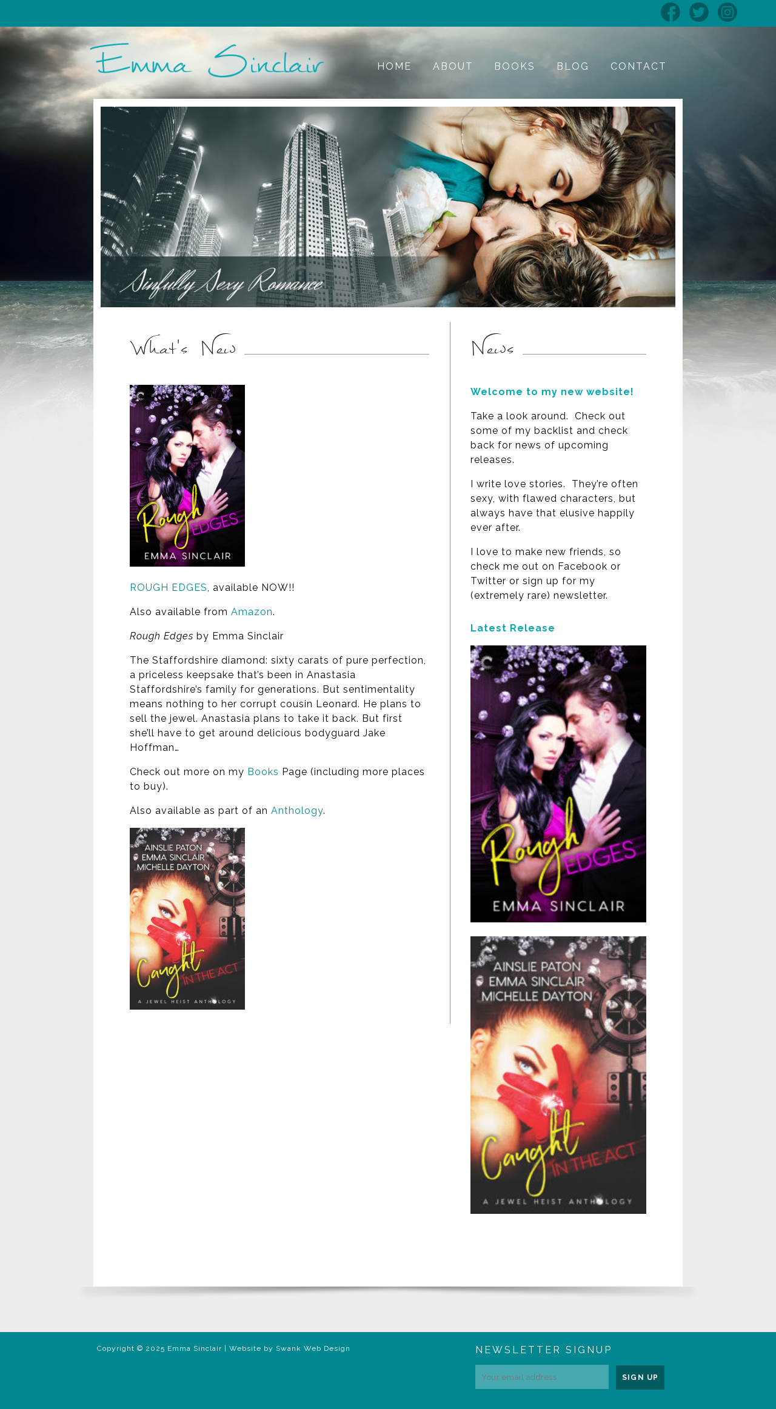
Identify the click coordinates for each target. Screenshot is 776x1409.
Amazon (252, 612)
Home (394, 66)
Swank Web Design (313, 1348)
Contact (638, 66)
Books (514, 66)
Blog (573, 66)
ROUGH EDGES (168, 587)
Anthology (297, 810)
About (453, 66)
